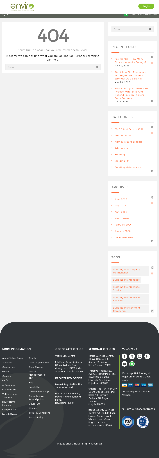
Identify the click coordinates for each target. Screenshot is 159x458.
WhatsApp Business (140, 13)
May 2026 (120, 205)
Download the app (39, 391)
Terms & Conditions (39, 412)
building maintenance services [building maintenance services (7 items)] (126, 299)
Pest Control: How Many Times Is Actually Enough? (130, 60)
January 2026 (123, 231)
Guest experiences (39, 362)
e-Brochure (8, 385)
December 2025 (124, 237)
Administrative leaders (128, 141)
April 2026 (121, 212)
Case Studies (36, 367)
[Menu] (3, 7)
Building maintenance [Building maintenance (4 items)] (126, 279)
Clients (32, 358)
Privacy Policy (36, 417)
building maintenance (128, 167)
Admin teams (123, 135)
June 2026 (121, 199)
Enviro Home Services (9, 403)
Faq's (5, 380)
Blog (31, 382)
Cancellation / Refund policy (36, 398)
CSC (7, 14)
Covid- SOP (35, 403)
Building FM (122, 161)
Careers (6, 376)
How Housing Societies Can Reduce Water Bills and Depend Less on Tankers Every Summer (131, 93)
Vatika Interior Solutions (9, 396)
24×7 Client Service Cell (129, 129)
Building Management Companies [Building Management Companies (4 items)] (126, 309)
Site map (34, 408)
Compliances (9, 409)
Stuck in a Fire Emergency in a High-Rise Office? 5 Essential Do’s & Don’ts (131, 75)
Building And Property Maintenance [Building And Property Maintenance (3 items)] (126, 271)
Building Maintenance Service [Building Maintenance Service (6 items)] (126, 288)
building (120, 154)
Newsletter (34, 387)
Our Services (9, 389)
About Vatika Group (12, 358)
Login (146, 6)
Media (5, 371)
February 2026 (123, 224)
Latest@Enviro (10, 414)
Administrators (123, 148)
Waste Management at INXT (38, 375)
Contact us (8, 367)
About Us (7, 362)
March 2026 (122, 218)
